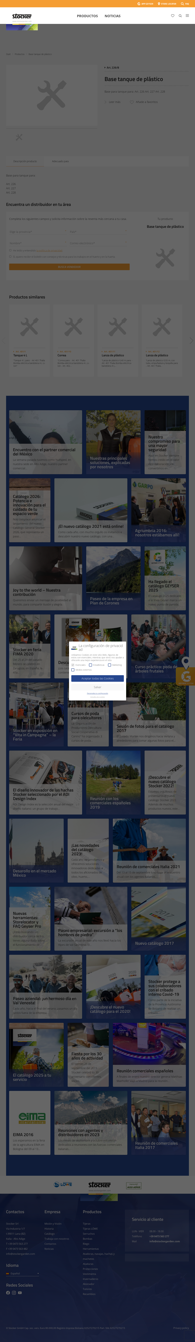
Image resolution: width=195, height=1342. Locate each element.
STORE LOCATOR (168, 3)
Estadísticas (97, 664)
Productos (87, 16)
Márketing (115, 664)
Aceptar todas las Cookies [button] (98, 678)
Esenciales (78, 664)
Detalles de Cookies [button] (97, 697)
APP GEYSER (147, 3)
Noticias (113, 16)
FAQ (187, 3)
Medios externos (81, 669)
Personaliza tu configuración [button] (97, 693)
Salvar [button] (97, 687)
